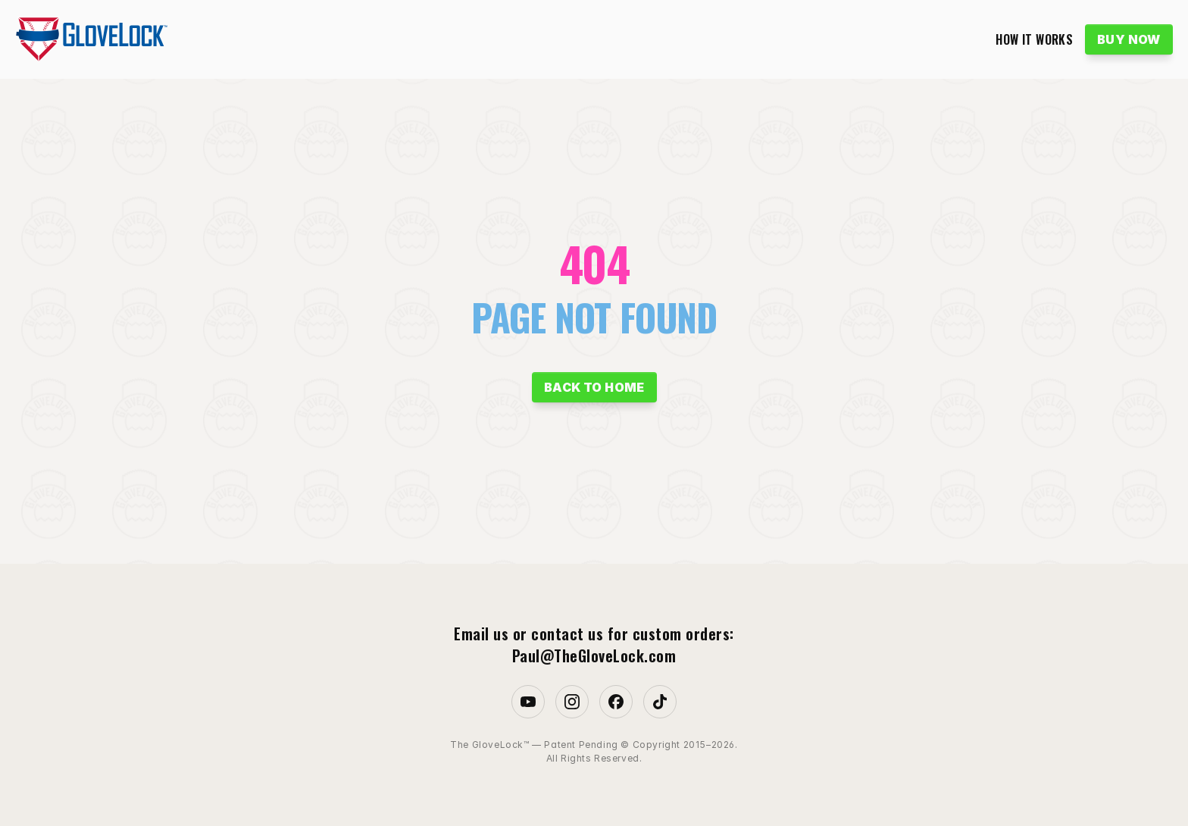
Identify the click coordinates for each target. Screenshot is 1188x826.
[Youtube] (528, 702)
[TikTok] (660, 702)
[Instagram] (572, 702)
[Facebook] (616, 702)
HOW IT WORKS (1034, 39)
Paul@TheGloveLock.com (594, 655)
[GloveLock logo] (91, 39)
